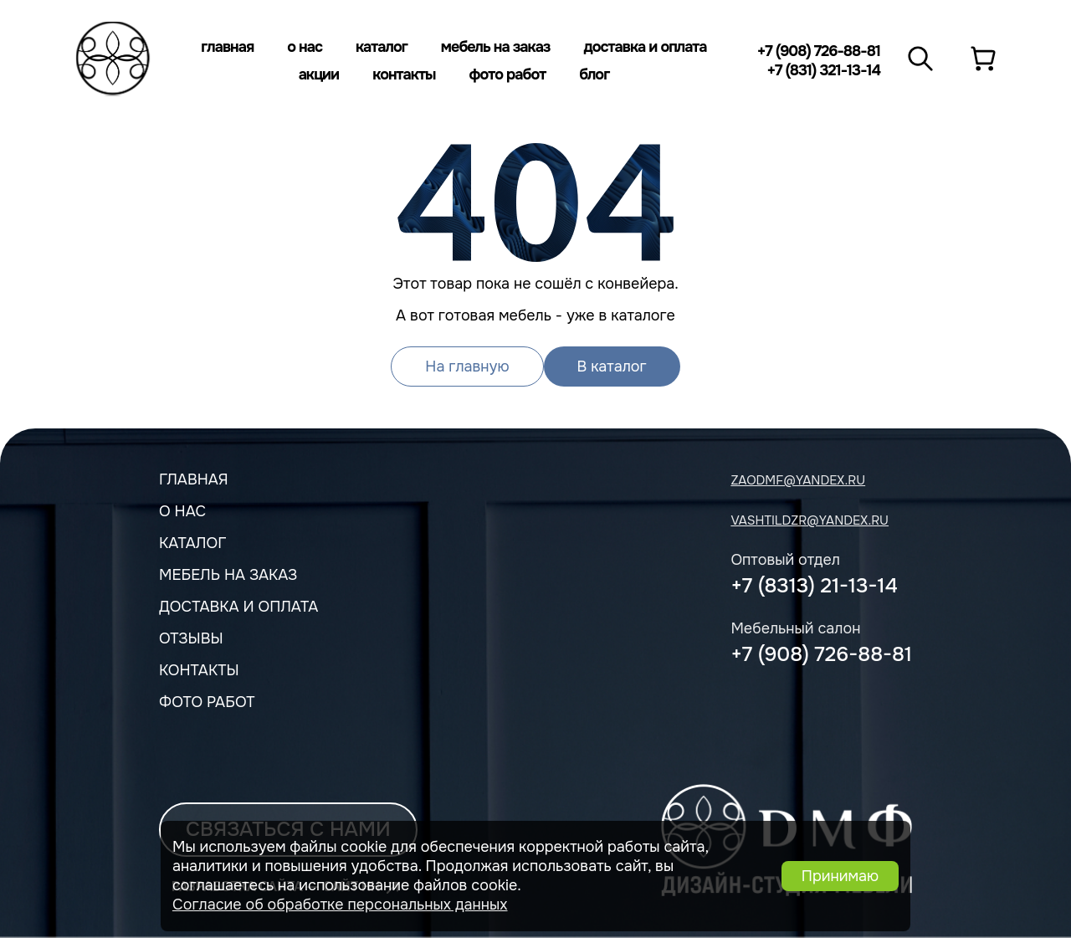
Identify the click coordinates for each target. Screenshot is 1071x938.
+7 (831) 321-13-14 (823, 70)
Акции (319, 74)
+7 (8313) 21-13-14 (813, 585)
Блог (594, 74)
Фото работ (507, 74)
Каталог (381, 47)
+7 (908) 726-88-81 (818, 51)
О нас (304, 47)
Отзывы (191, 638)
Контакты (403, 74)
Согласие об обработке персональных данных (340, 904)
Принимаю (840, 876)
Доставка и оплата (644, 47)
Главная (227, 47)
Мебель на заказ (496, 47)
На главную (467, 366)
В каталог (612, 366)
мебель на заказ (228, 575)
